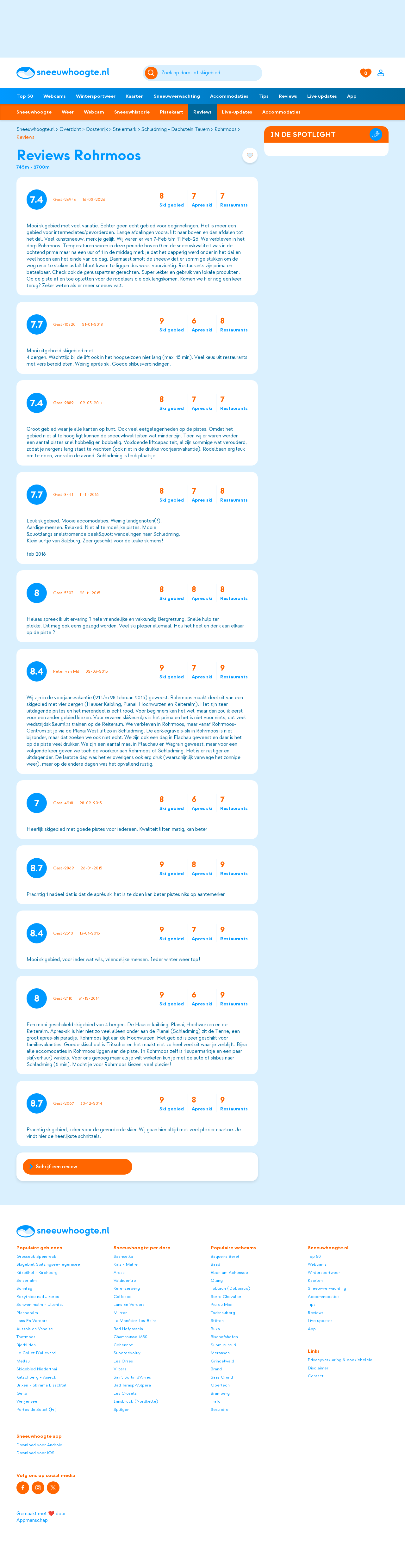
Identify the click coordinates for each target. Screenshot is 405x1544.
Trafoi (216, 1401)
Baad (215, 1264)
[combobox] (210, 73)
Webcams (54, 96)
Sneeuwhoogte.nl (35, 129)
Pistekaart (171, 112)
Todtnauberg (223, 1312)
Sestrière (219, 1409)
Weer (68, 112)
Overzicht (70, 129)
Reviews (288, 96)
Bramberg (220, 1393)
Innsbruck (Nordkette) (136, 1401)
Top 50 (24, 96)
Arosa (119, 1272)
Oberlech (220, 1385)
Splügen (121, 1409)
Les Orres (123, 1361)
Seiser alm (26, 1280)
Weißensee (26, 1401)
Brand (216, 1369)
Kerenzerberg (127, 1288)
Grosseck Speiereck (36, 1256)
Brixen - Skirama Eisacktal (41, 1385)
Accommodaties (229, 96)
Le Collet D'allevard (36, 1353)
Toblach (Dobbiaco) (230, 1288)
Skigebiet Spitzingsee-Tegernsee (48, 1264)
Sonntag (24, 1288)
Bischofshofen (224, 1336)
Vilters (120, 1369)
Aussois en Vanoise (34, 1328)
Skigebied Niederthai (36, 1369)
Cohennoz (123, 1345)
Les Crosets (125, 1393)
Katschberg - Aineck (36, 1377)
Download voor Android (39, 1445)
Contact (316, 1376)
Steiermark (124, 129)
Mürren (121, 1312)
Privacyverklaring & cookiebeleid (340, 1359)
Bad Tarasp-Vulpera (132, 1385)
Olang (217, 1280)
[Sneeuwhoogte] (76, 73)
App (352, 96)
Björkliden (26, 1345)
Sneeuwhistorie (132, 112)
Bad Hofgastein (128, 1328)
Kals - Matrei (126, 1264)
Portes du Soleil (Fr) (36, 1409)
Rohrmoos (226, 129)
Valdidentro (125, 1280)
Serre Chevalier (226, 1296)
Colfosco (123, 1296)
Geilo (21, 1393)
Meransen (220, 1353)
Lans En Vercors (31, 1320)
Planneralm (27, 1312)
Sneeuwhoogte (34, 112)
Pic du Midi (221, 1304)
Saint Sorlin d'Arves (132, 1377)
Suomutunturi (223, 1345)
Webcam (94, 112)
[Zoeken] (210, 73)
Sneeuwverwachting (177, 96)
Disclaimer (318, 1368)
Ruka (215, 1328)
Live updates (322, 96)
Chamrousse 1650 (130, 1336)
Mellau (23, 1361)
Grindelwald (222, 1361)
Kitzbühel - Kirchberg (37, 1272)
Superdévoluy (127, 1353)
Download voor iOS (35, 1452)
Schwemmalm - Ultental (39, 1304)
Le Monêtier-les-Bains (135, 1320)
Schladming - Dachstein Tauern (175, 129)
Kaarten (135, 96)
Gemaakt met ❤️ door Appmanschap (41, 1516)
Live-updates (237, 112)
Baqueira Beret (225, 1256)
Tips (264, 96)
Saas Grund (222, 1377)
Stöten (217, 1320)
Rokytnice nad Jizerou (37, 1296)
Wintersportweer (95, 96)
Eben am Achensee (229, 1272)
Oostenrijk (97, 129)
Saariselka (123, 1256)
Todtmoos (25, 1336)
